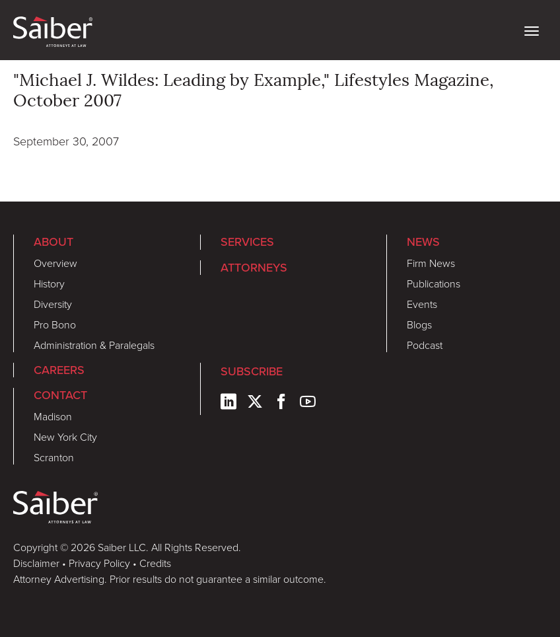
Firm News (431, 263)
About (53, 241)
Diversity (53, 304)
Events (422, 304)
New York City (65, 437)
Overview (55, 263)
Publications (433, 283)
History (49, 283)
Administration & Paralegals (94, 345)
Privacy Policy (99, 563)
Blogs (419, 324)
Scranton (54, 457)
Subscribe (252, 371)
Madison (53, 416)
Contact (60, 395)
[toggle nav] (531, 29)
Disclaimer (36, 563)
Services (247, 241)
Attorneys (254, 267)
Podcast (424, 345)
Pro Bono (55, 324)
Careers (59, 370)
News (423, 241)
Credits (155, 563)
